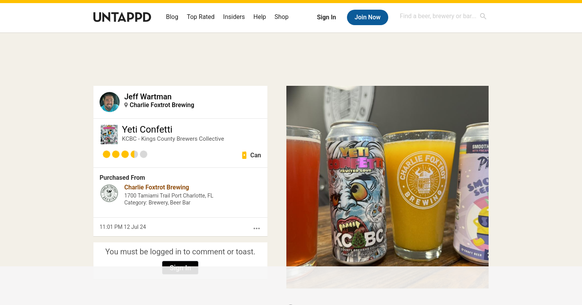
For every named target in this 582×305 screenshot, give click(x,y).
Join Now (368, 17)
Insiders (234, 16)
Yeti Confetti (147, 129)
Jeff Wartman (148, 96)
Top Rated (201, 16)
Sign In (326, 17)
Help (260, 16)
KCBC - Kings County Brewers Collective (173, 138)
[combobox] (443, 16)
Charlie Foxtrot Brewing (162, 105)
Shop (281, 16)
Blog (172, 16)
